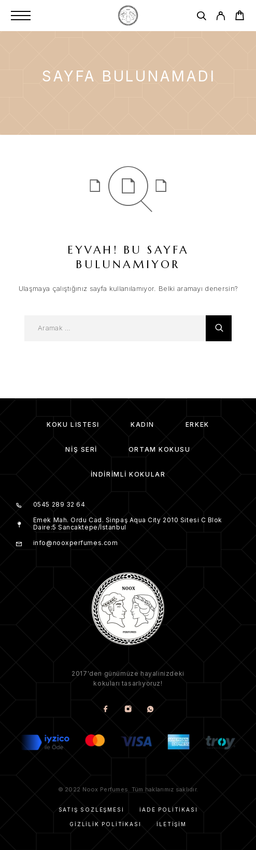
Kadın (142, 424)
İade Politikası (168, 809)
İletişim (171, 824)
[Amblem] (128, 15)
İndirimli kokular (128, 474)
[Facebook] (106, 709)
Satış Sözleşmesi (91, 809)
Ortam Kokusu (160, 449)
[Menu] (20, 15)
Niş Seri (81, 449)
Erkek (197, 424)
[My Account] (220, 17)
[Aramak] (201, 17)
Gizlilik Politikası (105, 824)
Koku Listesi (73, 424)
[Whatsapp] (150, 709)
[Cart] (239, 16)
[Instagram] (128, 709)
